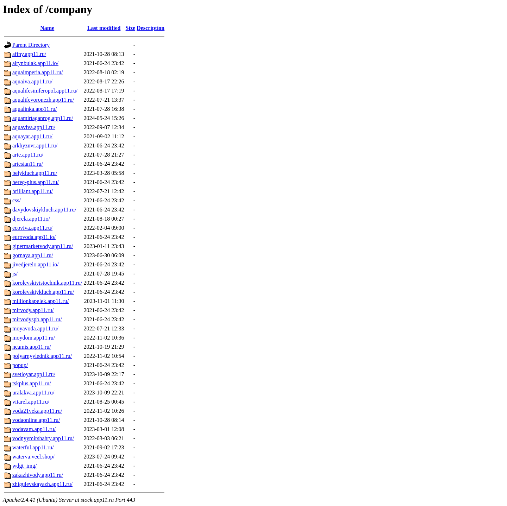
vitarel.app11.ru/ (30, 402)
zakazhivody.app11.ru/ (37, 475)
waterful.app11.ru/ (33, 447)
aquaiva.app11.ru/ (32, 81)
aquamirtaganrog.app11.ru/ (42, 118)
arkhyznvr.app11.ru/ (34, 145)
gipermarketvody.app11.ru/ (42, 246)
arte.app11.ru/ (27, 155)
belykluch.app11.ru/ (34, 173)
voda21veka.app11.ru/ (37, 411)
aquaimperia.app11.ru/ (37, 72)
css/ (16, 200)
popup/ (20, 365)
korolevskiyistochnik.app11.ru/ (47, 283)
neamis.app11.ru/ (31, 347)
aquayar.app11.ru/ (32, 136)
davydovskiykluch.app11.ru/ (44, 210)
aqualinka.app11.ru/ (34, 109)
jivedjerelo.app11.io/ (35, 264)
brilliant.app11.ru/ (32, 191)
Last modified (104, 28)
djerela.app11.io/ (31, 219)
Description (150, 28)
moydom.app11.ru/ (33, 338)
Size (131, 28)
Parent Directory (31, 45)
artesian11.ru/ (27, 164)
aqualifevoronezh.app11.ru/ (43, 100)
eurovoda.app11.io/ (34, 237)
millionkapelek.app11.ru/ (40, 301)
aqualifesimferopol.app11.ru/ (44, 91)
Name (47, 28)
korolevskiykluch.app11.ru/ (43, 292)
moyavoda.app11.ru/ (35, 328)
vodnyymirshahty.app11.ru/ (43, 438)
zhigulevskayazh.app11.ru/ (42, 484)
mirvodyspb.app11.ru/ (37, 319)
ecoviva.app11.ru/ (32, 228)
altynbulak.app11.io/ (35, 63)
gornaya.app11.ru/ (32, 255)
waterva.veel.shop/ (33, 457)
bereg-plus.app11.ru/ (35, 182)
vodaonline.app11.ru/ (36, 420)
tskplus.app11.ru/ (31, 383)
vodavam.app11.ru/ (34, 429)
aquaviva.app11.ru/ (33, 127)
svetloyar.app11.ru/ (33, 374)
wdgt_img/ (24, 466)
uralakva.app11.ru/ (33, 393)
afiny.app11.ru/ (29, 54)
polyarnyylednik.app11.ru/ (42, 356)
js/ (15, 274)
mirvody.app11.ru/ (33, 310)
